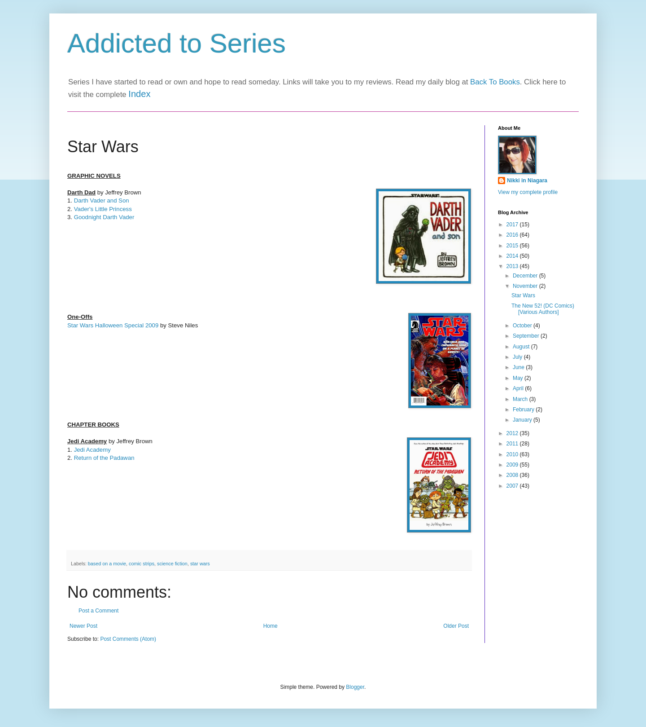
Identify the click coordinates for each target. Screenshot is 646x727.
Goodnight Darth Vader (104, 217)
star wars (200, 563)
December (526, 276)
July (518, 357)
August (522, 347)
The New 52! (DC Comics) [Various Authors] (542, 309)
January (523, 420)
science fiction (172, 563)
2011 (513, 444)
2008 (513, 475)
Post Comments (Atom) (128, 639)
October (523, 325)
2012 (513, 433)
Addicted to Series (176, 43)
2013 (513, 266)
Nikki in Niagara (527, 180)
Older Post (456, 626)
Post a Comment (98, 611)
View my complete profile (528, 192)
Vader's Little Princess (104, 209)
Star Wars (523, 295)
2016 (513, 235)
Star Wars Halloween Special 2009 (112, 325)
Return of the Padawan (104, 457)
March (521, 399)
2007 (513, 486)
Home (270, 626)
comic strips (141, 563)
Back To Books (495, 82)
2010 (513, 454)
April (519, 388)
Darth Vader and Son (101, 200)
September (527, 336)
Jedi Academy (92, 449)
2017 (513, 224)
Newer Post (83, 626)
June (519, 367)
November (526, 286)
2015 (513, 245)
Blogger (355, 687)
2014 (513, 256)
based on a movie (107, 563)
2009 (513, 465)
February (524, 409)
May (518, 378)
